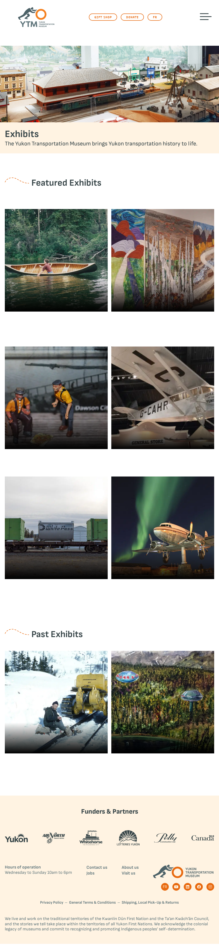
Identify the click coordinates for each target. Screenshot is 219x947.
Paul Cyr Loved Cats (56, 767)
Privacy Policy (51, 906)
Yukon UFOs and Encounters (163, 767)
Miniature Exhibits (56, 461)
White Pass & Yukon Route (56, 593)
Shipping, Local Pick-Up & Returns (150, 906)
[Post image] (56, 260)
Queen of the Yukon (162, 461)
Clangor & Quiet (56, 322)
